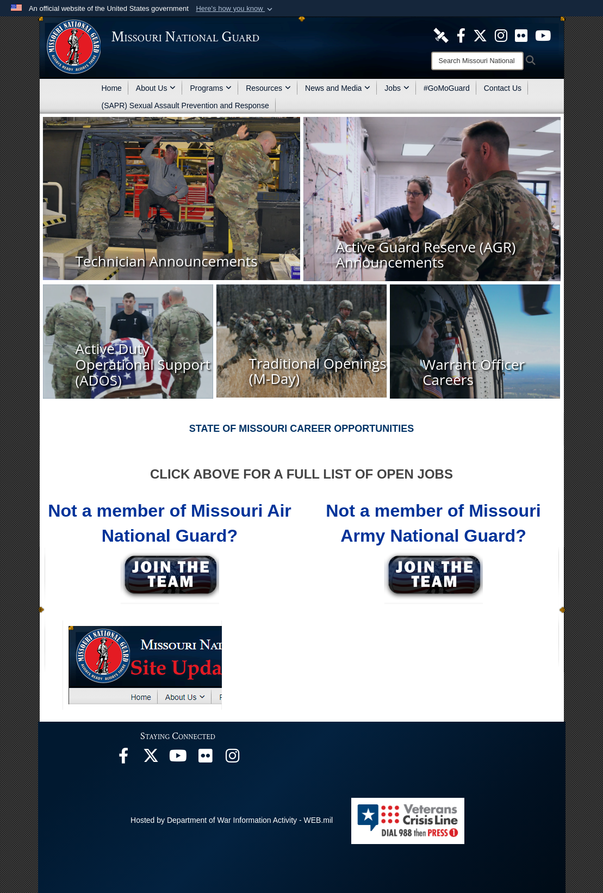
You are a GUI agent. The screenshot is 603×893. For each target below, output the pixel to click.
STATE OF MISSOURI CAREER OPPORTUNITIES (301, 428)
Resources (268, 88)
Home (112, 88)
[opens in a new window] (441, 34)
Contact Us (502, 88)
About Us (156, 88)
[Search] (477, 61)
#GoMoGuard (447, 88)
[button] (235, 8)
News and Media (337, 88)
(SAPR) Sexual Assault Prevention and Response (185, 105)
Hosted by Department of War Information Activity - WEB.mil (231, 820)
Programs (211, 88)
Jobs (396, 88)
